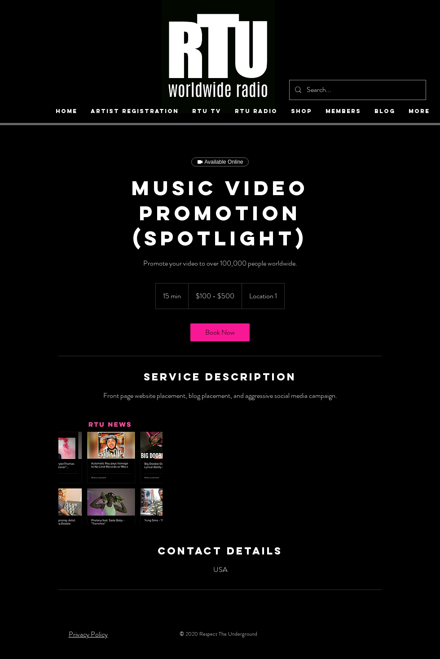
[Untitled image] (110, 473)
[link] (220, 332)
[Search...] (357, 90)
